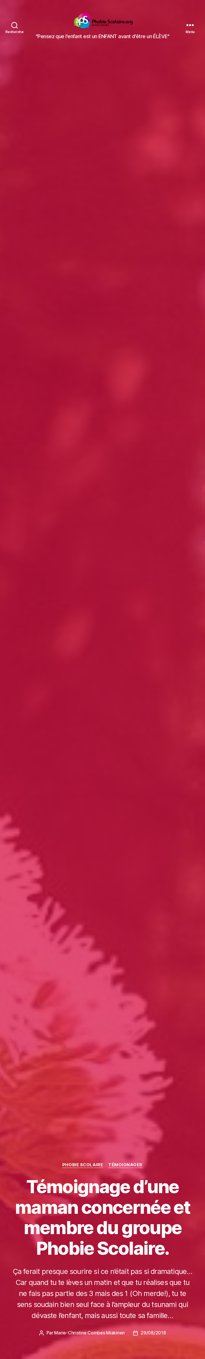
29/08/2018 (153, 1333)
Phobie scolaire (82, 1165)
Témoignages (126, 1165)
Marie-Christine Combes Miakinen (89, 1333)
